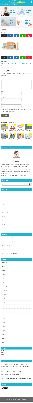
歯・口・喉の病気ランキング (7, 391)
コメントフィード (5, 355)
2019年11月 (4, 339)
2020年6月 (4, 311)
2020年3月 (4, 323)
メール (3, 98)
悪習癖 (3, 210)
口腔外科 (4, 206)
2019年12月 (4, 335)
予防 (3, 202)
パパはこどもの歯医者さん (16, 2)
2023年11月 (4, 264)
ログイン (3, 351)
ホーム (2, 4)
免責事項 (6, 4)
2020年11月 (4, 292)
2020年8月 (4, 304)
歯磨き (3, 222)
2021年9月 (4, 268)
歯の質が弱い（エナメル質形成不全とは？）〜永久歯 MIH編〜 (15, 63)
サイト (2, 105)
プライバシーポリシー (13, 4)
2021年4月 (4, 276)
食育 (3, 230)
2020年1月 (4, 331)
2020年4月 (4, 319)
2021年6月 (4, 272)
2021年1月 (4, 284)
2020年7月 (4, 307)
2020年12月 (4, 288)
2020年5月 (4, 315)
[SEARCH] (31, 1)
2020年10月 (4, 296)
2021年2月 (4, 280)
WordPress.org (4, 357)
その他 (3, 194)
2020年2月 (4, 327)
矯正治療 (4, 226)
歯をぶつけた (4, 218)
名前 (3, 92)
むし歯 (3, 198)
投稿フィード (4, 353)
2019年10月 (4, 343)
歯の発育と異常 (5, 214)
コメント (4, 79)
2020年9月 (4, 300)
